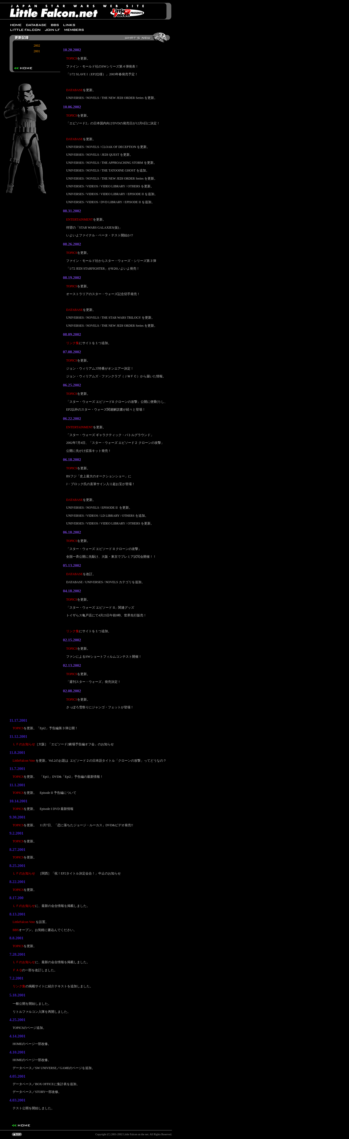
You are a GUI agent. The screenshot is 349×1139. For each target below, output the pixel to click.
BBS (16, 930)
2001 (37, 51)
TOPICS (71, 58)
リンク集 (72, 343)
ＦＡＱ (17, 970)
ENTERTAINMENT (79, 219)
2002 (37, 45)
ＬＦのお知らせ (24, 744)
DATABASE (74, 90)
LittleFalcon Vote (24, 760)
